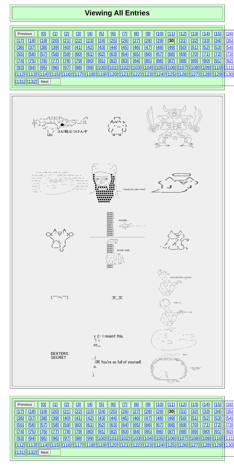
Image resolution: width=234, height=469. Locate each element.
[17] (20, 40)
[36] (20, 47)
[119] (102, 74)
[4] (89, 33)
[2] (66, 33)
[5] (101, 33)
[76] (43, 60)
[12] (183, 33)
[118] (90, 74)
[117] (78, 74)
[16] (229, 33)
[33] (206, 40)
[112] (20, 74)
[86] (159, 60)
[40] (67, 47)
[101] (113, 67)
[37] (32, 47)
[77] (55, 60)
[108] (195, 67)
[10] (159, 33)
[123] (148, 74)
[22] (78, 40)
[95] (43, 67)
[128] (206, 74)
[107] (183, 67)
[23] (90, 40)
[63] (113, 54)
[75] (32, 60)
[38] (43, 47)
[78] (67, 60)
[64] (125, 54)
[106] (171, 67)
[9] (148, 33)
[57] (43, 54)
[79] (78, 60)
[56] (32, 54)
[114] (44, 74)
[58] (55, 54)
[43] (101, 47)
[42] (90, 47)
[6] (113, 33)
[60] (78, 54)
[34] (217, 40)
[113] (32, 74)
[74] (20, 60)
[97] (67, 67)
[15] (217, 33)
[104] (148, 67)
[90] (206, 60)
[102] (125, 67)
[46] (136, 47)
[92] (229, 60)
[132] (32, 81)
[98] (78, 67)
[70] (194, 54)
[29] (159, 40)
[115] (55, 74)
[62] (101, 54)
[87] (171, 60)
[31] (183, 40)
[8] (136, 33)
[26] (125, 40)
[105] (160, 67)
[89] (194, 60)
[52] (206, 47)
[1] (55, 33)
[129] (218, 74)
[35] (229, 40)
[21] (67, 40)
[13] (194, 33)
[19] (43, 40)
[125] (171, 74)
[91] (217, 60)
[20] (55, 40)
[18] (32, 40)
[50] (183, 47)
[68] (171, 54)
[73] (229, 54)
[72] (217, 54)
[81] (101, 60)
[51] (194, 47)
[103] (137, 67)
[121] (125, 74)
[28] (148, 40)
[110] (218, 67)
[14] (206, 33)
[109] (206, 67)
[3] (78, 33)
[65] (136, 54)
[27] (136, 40)
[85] (148, 60)
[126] (183, 74)
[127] (195, 74)
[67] (159, 54)
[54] (229, 47)
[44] (113, 47)
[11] (171, 33)
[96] (55, 67)
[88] (183, 60)
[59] (67, 54)
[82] (113, 60)
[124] (160, 74)
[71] (206, 54)
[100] (102, 67)
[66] (148, 54)
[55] (20, 54)
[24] (101, 40)
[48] (159, 47)
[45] (125, 47)
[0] (43, 33)
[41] (78, 47)
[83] (125, 60)
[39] (55, 47)
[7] (124, 33)
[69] (183, 54)
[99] (90, 67)
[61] (90, 54)
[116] (67, 74)
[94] (32, 67)
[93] (20, 67)
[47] (148, 47)
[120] (113, 74)
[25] (113, 40)
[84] (136, 60)
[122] (137, 74)
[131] (20, 81)
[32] (194, 40)
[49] (171, 47)
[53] (217, 47)
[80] (90, 60)
